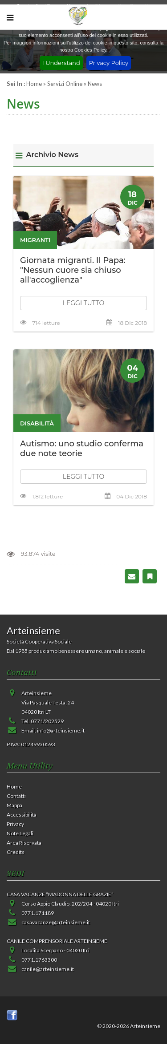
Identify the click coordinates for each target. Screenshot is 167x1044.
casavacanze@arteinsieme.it (55, 922)
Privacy (15, 824)
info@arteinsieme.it (61, 730)
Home (34, 83)
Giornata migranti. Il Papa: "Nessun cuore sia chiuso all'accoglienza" (73, 270)
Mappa (14, 805)
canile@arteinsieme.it (47, 969)
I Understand (61, 62)
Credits (15, 852)
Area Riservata (24, 842)
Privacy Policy (108, 62)
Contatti (16, 796)
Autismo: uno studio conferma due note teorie (81, 448)
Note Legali (20, 833)
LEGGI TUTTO (84, 303)
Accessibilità (22, 814)
